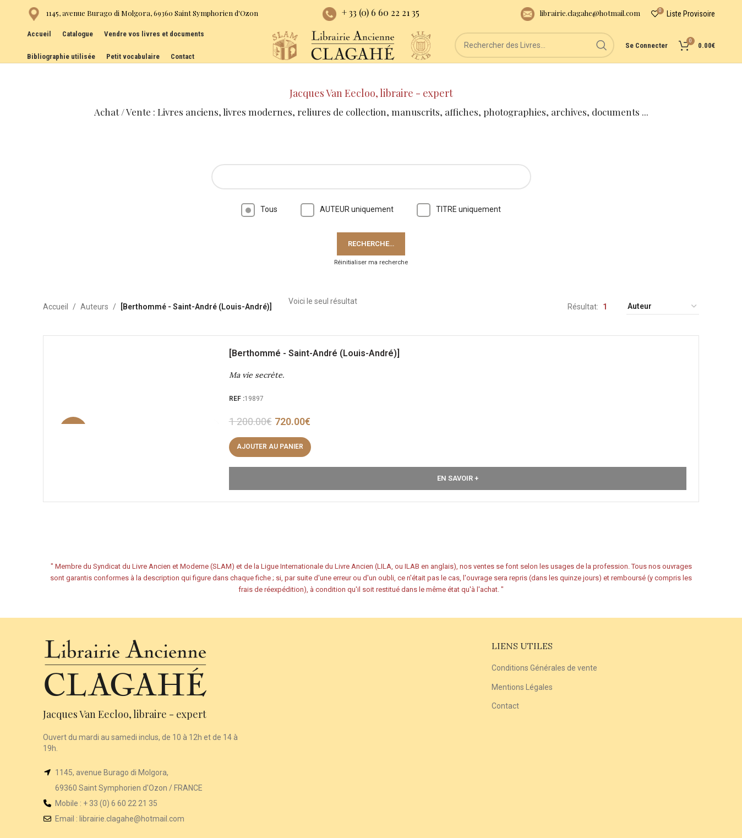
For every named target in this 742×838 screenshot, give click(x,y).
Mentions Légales (522, 669)
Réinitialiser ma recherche (371, 244)
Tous (259, 192)
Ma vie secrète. (260, 362)
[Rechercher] (534, 60)
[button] (274, 434)
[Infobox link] (142, 17)
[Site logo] (231, 60)
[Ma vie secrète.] (142, 405)
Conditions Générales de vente (544, 650)
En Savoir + (457, 465)
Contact (505, 688)
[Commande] (662, 289)
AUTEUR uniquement (347, 192)
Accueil (55, 289)
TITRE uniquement (459, 192)
